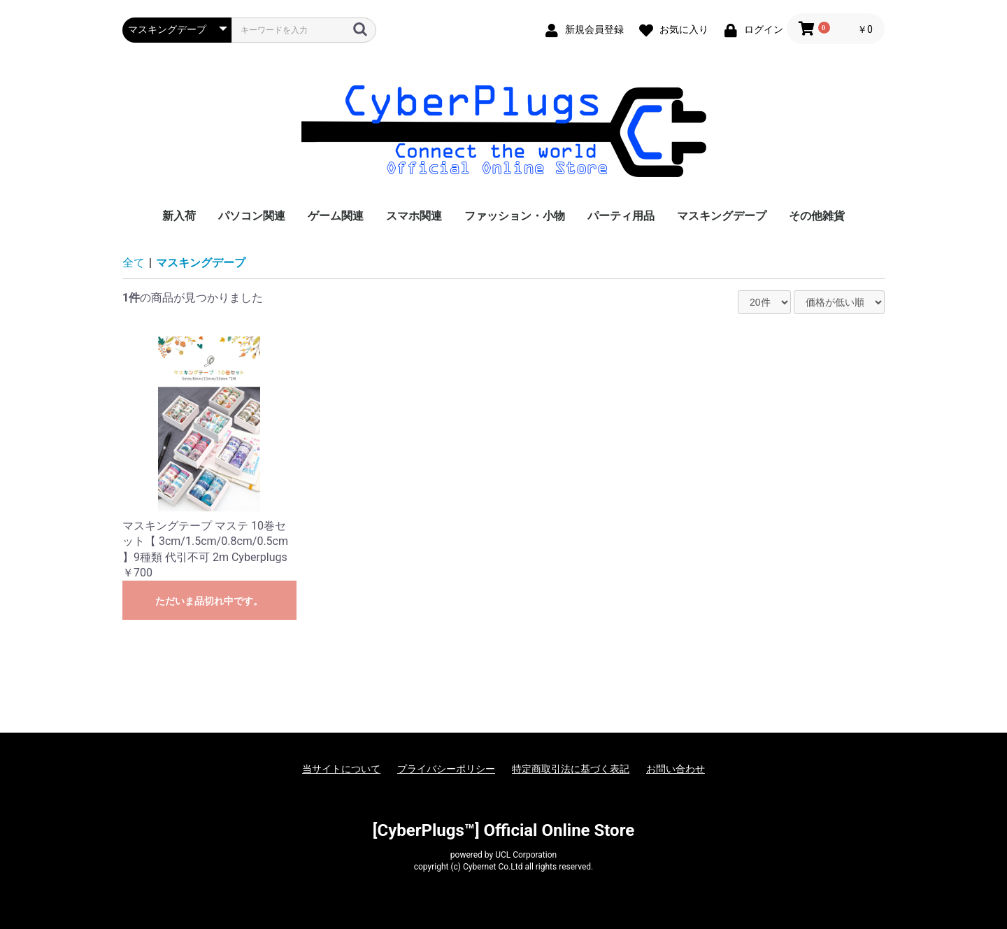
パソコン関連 (251, 215)
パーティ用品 (621, 215)
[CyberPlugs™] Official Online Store (503, 830)
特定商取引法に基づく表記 (570, 768)
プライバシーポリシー (446, 768)
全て (133, 262)
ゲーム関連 (336, 215)
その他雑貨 (817, 215)
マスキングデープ (721, 215)
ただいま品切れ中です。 (209, 601)
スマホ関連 (414, 215)
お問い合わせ (675, 768)
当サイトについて (341, 768)
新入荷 (179, 215)
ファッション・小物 (514, 215)
